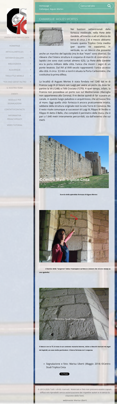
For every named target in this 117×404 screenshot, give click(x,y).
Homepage (14, 45)
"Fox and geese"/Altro (14, 81)
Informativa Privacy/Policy (14, 117)
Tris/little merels (14, 75)
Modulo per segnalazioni (15, 101)
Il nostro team (15, 87)
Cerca (109, 6)
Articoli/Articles (15, 51)
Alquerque (14, 69)
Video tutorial (14, 125)
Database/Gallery (14, 57)
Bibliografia (14, 63)
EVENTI (14, 93)
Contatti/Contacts (14, 109)
